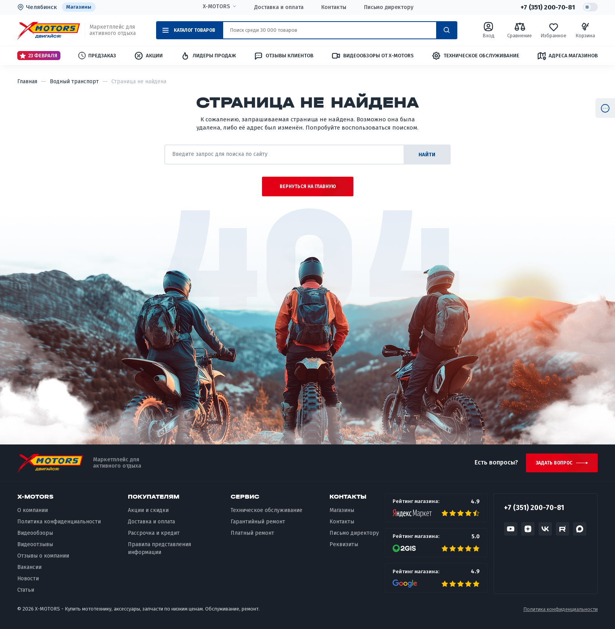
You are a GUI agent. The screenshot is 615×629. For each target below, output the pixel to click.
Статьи (25, 590)
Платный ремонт (252, 533)
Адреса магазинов (567, 55)
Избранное (553, 30)
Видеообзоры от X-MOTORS (372, 55)
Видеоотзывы (35, 544)
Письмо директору (388, 7)
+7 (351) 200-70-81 (547, 7)
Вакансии (29, 567)
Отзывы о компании (43, 555)
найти (426, 154)
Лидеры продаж (208, 55)
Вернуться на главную (308, 186)
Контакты (333, 7)
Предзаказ (97, 55)
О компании (32, 510)
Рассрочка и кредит (154, 533)
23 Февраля (38, 56)
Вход (488, 30)
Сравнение (519, 30)
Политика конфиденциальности (59, 522)
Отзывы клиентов (283, 55)
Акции (148, 55)
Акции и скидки (148, 510)
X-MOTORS (216, 7)
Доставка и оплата (279, 7)
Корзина (585, 30)
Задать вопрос (554, 463)
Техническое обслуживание (475, 55)
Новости (28, 578)
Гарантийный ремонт (258, 522)
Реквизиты (343, 544)
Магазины (78, 7)
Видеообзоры (35, 533)
